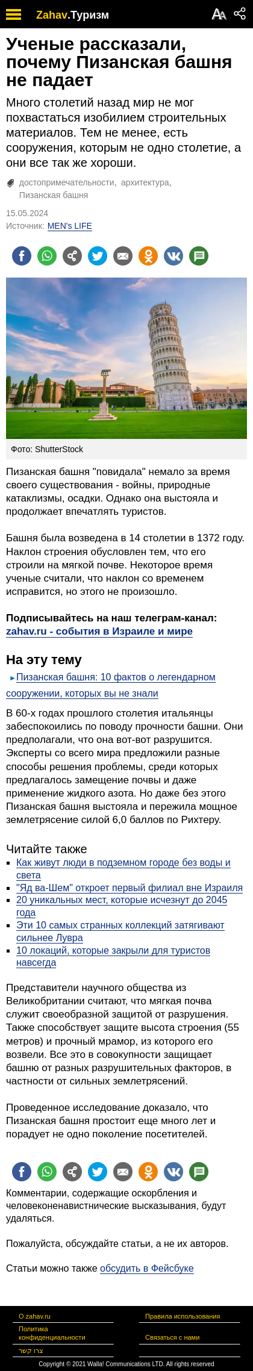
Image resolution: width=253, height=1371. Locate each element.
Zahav (51, 15)
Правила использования (182, 1316)
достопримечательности (66, 182)
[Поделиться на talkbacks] (198, 256)
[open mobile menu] (13, 14)
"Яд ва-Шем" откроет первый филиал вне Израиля (129, 888)
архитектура (145, 182)
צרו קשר (31, 1350)
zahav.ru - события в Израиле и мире (99, 631)
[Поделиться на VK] (173, 256)
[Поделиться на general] (72, 256)
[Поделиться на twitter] (97, 256)
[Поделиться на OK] (148, 256)
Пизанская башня (54, 195)
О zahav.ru (35, 1316)
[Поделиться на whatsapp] (47, 256)
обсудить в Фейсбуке (147, 1268)
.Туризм (88, 15)
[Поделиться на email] (123, 256)
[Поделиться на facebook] (21, 256)
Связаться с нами (172, 1337)
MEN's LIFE (70, 226)
